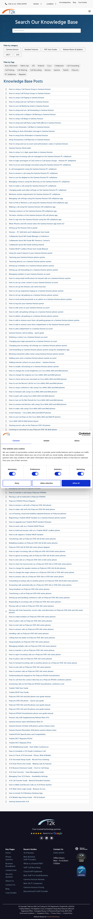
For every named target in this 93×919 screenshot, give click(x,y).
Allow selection (46, 483)
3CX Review (29, 853)
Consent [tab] (16, 441)
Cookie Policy (67, 913)
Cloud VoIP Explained (33, 872)
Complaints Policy (43, 913)
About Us (9, 881)
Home (8, 853)
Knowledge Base (65, 2)
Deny (17, 483)
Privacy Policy (56, 913)
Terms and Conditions (27, 913)
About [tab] (76, 441)
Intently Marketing (46, 917)
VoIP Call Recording (32, 868)
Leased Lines (10, 870)
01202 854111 (58, 853)
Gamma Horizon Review (34, 879)
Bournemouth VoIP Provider (36, 891)
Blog (74, 2)
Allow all (76, 483)
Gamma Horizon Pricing (34, 887)
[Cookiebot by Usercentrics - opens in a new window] (80, 434)
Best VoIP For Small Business (36, 875)
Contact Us (10, 885)
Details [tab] (46, 441)
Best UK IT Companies (33, 883)
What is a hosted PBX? (33, 864)
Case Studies (82, 2)
